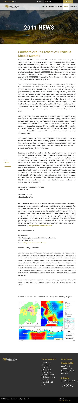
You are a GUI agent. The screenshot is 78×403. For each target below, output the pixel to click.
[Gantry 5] (12, 6)
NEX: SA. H (9, 2)
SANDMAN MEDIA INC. (64, 400)
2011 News (7, 161)
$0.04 (15, 2)
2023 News (7, 51)
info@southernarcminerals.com (40, 226)
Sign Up (68, 1)
